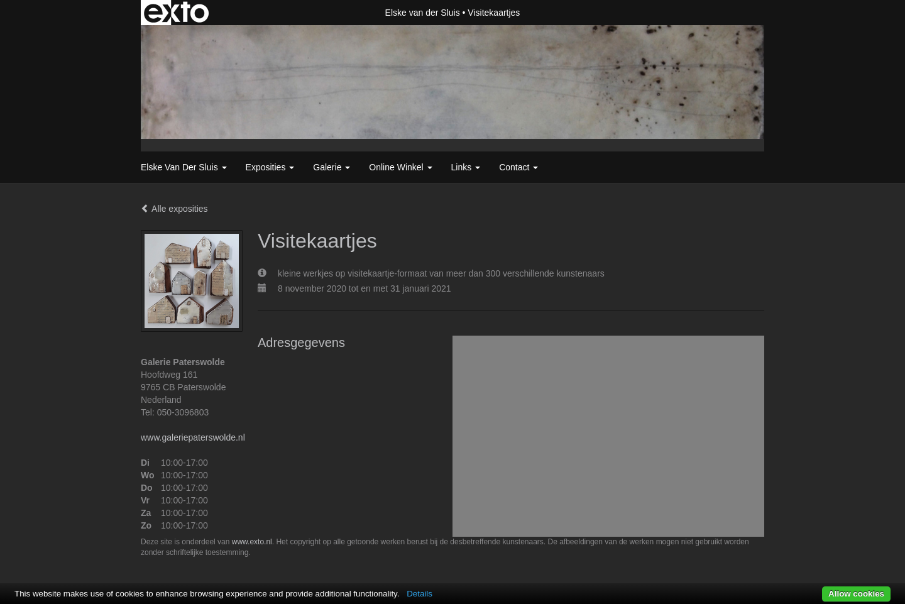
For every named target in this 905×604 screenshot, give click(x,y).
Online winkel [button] (400, 167)
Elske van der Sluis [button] (184, 167)
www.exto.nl (252, 541)
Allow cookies (856, 593)
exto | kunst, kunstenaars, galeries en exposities (176, 12)
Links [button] (466, 167)
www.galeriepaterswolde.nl (193, 437)
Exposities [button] (270, 167)
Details (419, 593)
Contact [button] (518, 167)
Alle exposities (174, 209)
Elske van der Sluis (422, 13)
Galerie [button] (331, 167)
